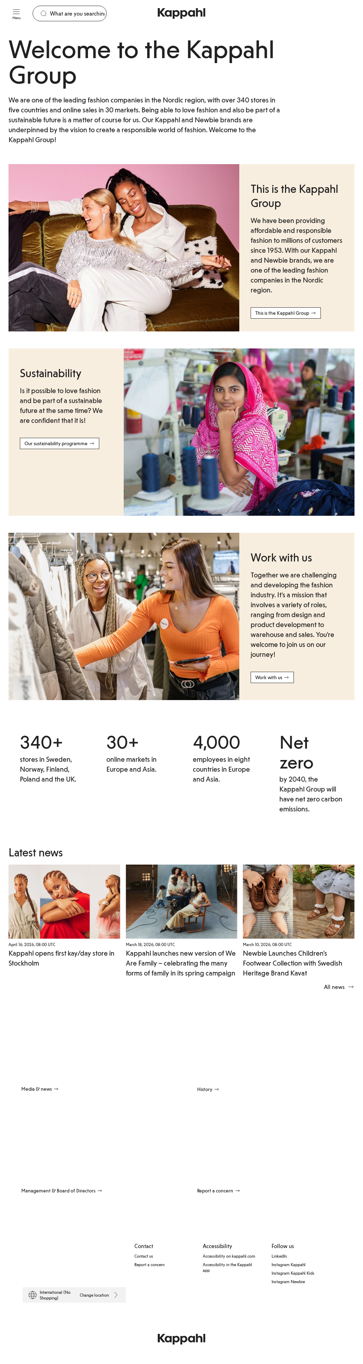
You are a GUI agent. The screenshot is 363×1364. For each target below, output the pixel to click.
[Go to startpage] (181, 13)
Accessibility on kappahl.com (229, 1255)
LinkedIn (279, 1255)
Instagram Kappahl (289, 1264)
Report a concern (149, 1264)
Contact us (143, 1255)
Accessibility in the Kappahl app (227, 1267)
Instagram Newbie (288, 1281)
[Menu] (16, 13)
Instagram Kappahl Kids (293, 1272)
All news (339, 986)
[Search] (78, 13)
